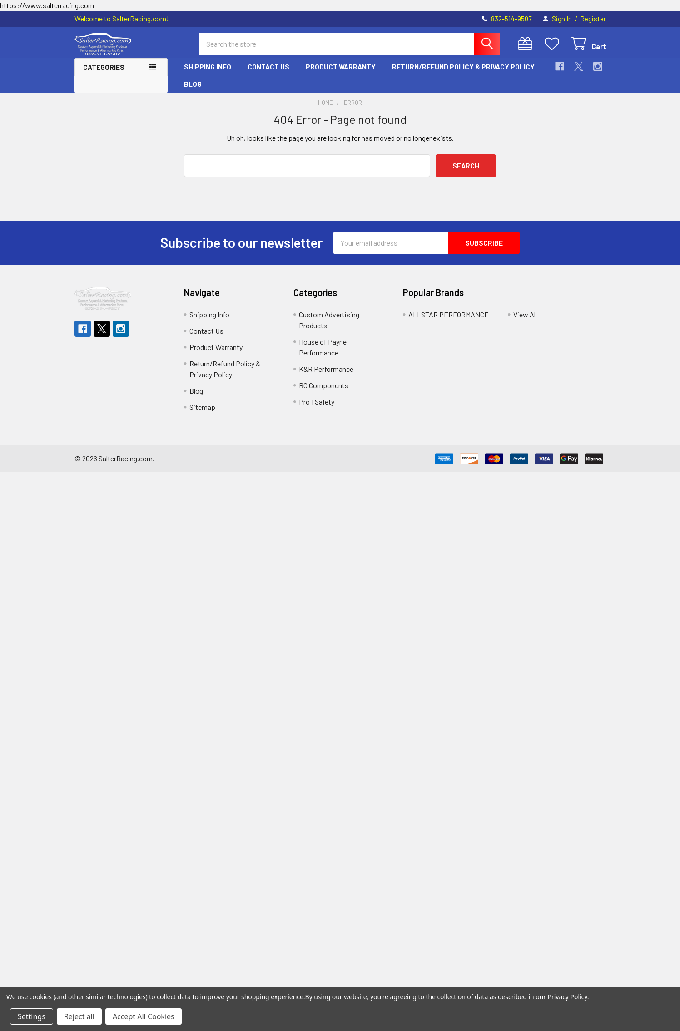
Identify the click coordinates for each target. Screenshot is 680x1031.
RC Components (323, 385)
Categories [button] (103, 67)
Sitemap (202, 407)
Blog (193, 84)
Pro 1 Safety (316, 401)
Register (593, 19)
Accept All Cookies (143, 1016)
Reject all (79, 1016)
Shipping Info (207, 67)
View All (525, 314)
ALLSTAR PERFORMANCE (448, 314)
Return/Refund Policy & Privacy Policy (463, 67)
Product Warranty (341, 67)
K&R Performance (326, 369)
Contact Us (268, 67)
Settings (31, 1016)
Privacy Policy (567, 996)
